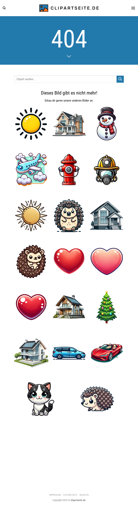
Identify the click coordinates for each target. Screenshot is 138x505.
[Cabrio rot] (107, 353)
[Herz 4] (31, 307)
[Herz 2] (107, 261)
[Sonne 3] (31, 215)
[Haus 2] (69, 124)
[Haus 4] (31, 353)
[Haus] (107, 215)
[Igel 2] (97, 399)
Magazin (84, 495)
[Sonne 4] (31, 124)
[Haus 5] (69, 307)
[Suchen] (4, 8)
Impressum (55, 495)
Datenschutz (70, 495)
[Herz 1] (69, 261)
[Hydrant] (69, 169)
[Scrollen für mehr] (69, 56)
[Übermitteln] (120, 79)
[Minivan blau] (69, 353)
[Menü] (133, 8)
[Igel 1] (31, 261)
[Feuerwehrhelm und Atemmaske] (107, 169)
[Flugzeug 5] (31, 169)
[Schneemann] (107, 124)
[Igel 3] (69, 215)
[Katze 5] (41, 399)
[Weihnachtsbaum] (107, 307)
